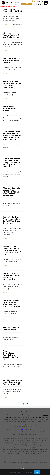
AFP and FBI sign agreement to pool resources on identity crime (11, 276)
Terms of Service (28, 464)
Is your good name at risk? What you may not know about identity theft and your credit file (12, 136)
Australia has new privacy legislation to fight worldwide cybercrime (11, 220)
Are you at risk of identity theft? (11, 329)
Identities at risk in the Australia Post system (11, 60)
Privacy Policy (19, 464)
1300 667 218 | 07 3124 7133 (35, 417)
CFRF (34, 426)
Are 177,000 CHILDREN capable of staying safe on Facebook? (12, 382)
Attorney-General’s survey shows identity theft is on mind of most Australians (11, 192)
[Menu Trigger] (46, 3)
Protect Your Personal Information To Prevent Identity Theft (12, 9)
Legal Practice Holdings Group (20, 415)
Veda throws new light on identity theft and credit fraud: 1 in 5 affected (12, 303)
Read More (5, 24)
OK (37, 472)
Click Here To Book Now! (27, 3)
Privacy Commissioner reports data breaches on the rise (10, 355)
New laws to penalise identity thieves (10, 108)
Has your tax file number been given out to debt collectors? (12, 84)
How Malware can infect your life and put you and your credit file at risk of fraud (12, 250)
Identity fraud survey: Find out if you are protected (11, 35)
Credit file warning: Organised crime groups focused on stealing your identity (11, 163)
